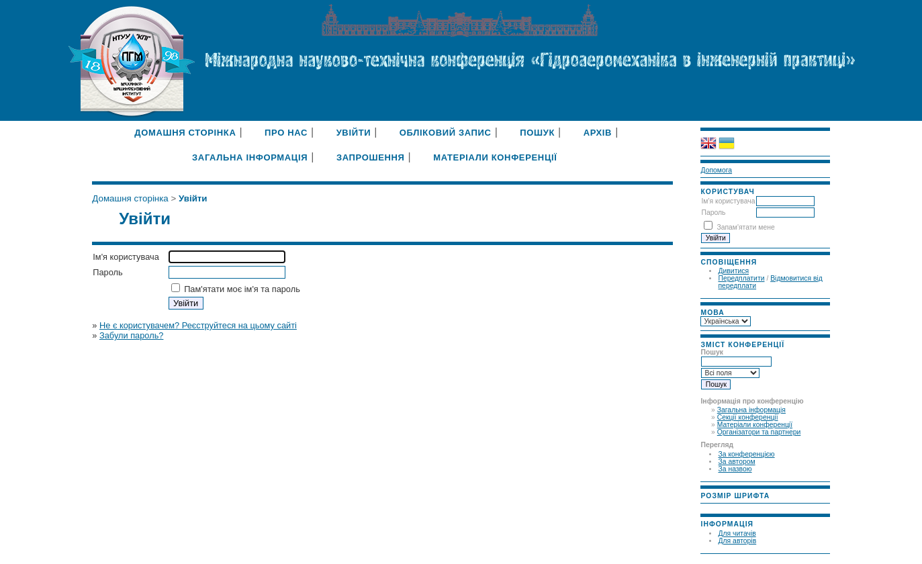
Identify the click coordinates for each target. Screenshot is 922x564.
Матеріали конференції (754, 424)
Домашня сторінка (185, 133)
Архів (598, 133)
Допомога (716, 170)
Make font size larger (744, 507)
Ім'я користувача (728, 201)
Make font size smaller (712, 507)
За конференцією (746, 454)
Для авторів (737, 541)
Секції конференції (747, 417)
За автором (736, 461)
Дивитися (733, 271)
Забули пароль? (131, 335)
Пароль (713, 212)
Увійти (353, 133)
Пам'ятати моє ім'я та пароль (242, 289)
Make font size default (728, 507)
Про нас (286, 133)
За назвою (734, 469)
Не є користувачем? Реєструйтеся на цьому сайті (198, 325)
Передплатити (741, 278)
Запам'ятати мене (745, 227)
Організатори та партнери (759, 432)
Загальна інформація (751, 410)
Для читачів (736, 533)
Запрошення (370, 157)
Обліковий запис (446, 133)
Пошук (537, 133)
